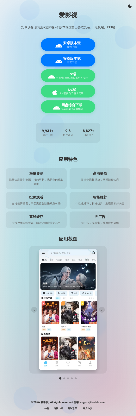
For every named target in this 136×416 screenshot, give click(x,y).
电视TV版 (59, 408)
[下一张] (102, 310)
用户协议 (87, 408)
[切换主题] (130, 6)
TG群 (46, 408)
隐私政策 (72, 408)
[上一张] (34, 310)
